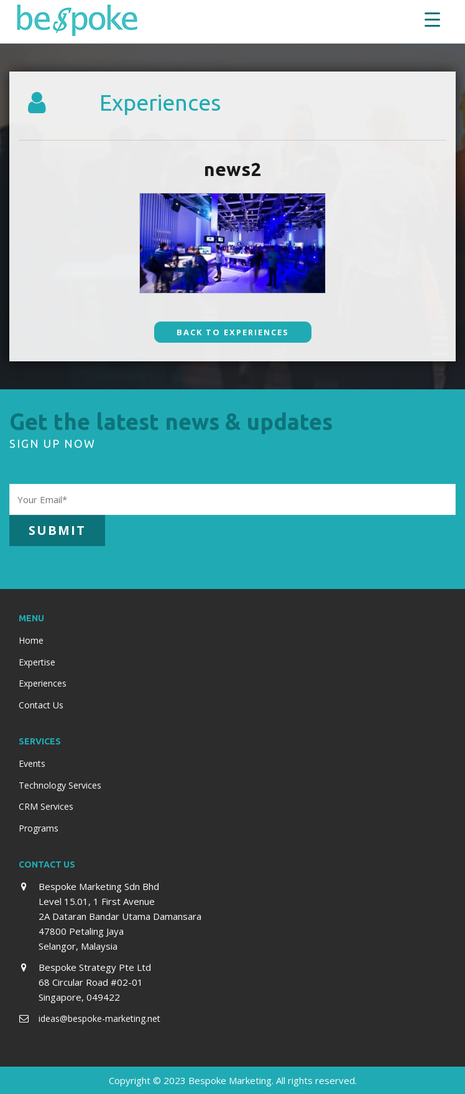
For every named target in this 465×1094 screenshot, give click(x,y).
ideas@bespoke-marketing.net (99, 1018)
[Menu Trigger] (432, 18)
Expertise (37, 662)
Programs (38, 828)
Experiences (43, 683)
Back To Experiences (233, 332)
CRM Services (46, 806)
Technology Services (60, 785)
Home (31, 640)
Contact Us (41, 705)
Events (32, 763)
